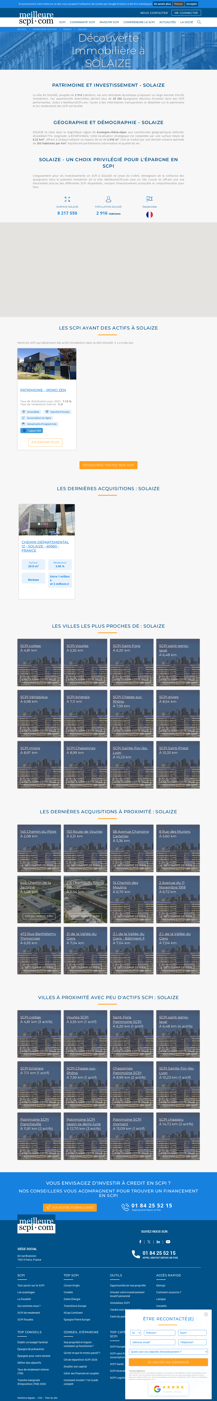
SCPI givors (169, 697)
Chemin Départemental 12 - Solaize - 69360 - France (45, 546)
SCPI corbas (30, 646)
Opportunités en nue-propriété (128, 1285)
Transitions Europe (75, 1306)
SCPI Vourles (78, 646)
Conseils (161, 1306)
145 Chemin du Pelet (38, 832)
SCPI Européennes (121, 1346)
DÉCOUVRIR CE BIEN (39, 865)
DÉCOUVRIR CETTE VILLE (39, 1051)
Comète (68, 1292)
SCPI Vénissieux (34, 697)
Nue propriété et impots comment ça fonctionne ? (79, 1344)
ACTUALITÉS (167, 22)
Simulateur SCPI (120, 1303)
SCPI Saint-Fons (127, 646)
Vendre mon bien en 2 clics (126, 1309)
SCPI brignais (78, 697)
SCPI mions (30, 748)
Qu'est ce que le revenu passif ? (82, 1353)
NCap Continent (73, 1312)
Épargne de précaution (30, 1349)
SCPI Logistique (119, 1377)
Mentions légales (26, 1397)
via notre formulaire (70, 1207)
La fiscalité (24, 1299)
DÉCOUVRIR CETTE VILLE (39, 679)
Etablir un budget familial (32, 1342)
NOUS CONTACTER (154, 13)
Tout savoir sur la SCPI (30, 1285)
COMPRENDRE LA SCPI (139, 22)
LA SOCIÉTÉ (188, 22)
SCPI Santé (116, 1364)
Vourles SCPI (78, 1017)
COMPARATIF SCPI (82, 22)
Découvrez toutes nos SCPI (108, 465)
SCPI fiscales (25, 1319)
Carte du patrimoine (122, 1316)
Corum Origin (72, 1285)
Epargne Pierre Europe (77, 1319)
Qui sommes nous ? (29, 1306)
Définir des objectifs (29, 1362)
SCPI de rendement (28, 1312)
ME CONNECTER (186, 13)
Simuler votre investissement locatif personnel (127, 1294)
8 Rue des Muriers (174, 832)
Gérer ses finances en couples (81, 1373)
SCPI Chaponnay (81, 748)
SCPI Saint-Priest (174, 748)
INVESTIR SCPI (109, 22)
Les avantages (26, 1292)
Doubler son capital (75, 1366)
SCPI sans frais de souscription (121, 1355)
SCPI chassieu (171, 1119)
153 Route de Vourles (85, 832)
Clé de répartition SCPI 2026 (80, 1359)
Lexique (161, 1299)
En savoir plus (162, 3)
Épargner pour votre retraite (33, 1356)
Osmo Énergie (72, 1299)
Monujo (160, 1285)
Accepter (191, 3)
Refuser (178, 3)
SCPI (62, 22)
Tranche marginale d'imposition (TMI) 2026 (31, 1382)
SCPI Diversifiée (119, 1371)
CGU (40, 1397)
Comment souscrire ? (168, 1292)
